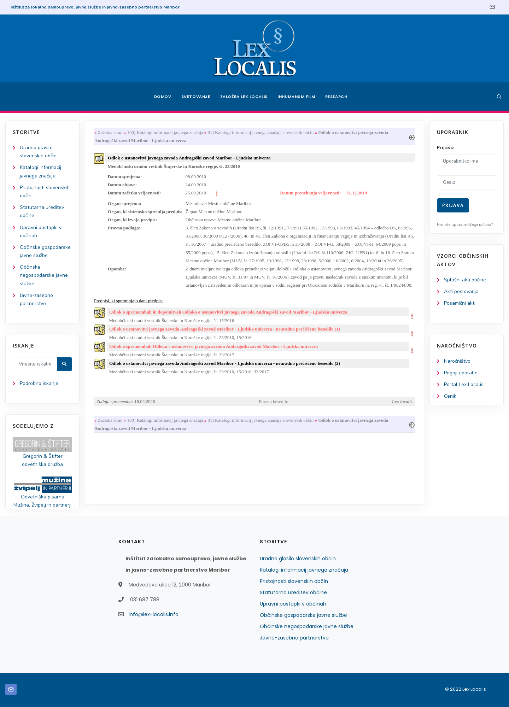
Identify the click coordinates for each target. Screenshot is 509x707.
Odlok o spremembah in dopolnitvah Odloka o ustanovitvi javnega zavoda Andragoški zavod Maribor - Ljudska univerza (228, 312)
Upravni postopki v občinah (293, 603)
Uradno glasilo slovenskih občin (298, 558)
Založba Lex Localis (244, 96)
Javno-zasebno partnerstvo (294, 637)
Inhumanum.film (296, 96)
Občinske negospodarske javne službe (44, 275)
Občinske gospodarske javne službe (303, 615)
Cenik (450, 396)
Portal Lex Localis (464, 384)
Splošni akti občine (465, 279)
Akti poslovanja (461, 291)
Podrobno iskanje (39, 383)
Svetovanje (195, 96)
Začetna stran (110, 132)
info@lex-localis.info (154, 614)
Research (336, 96)
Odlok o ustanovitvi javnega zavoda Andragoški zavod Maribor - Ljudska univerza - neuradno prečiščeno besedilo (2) (224, 363)
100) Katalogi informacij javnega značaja (165, 132)
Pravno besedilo (273, 401)
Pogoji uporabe (461, 372)
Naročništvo (457, 361)
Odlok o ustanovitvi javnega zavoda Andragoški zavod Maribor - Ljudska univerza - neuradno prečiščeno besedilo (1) (224, 329)
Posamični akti (459, 303)
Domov (162, 96)
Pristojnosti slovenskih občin (294, 581)
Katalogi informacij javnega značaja (304, 569)
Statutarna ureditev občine (293, 592)
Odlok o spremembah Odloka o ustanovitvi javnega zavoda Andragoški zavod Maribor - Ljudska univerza (213, 346)
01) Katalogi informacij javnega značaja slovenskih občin (261, 132)
